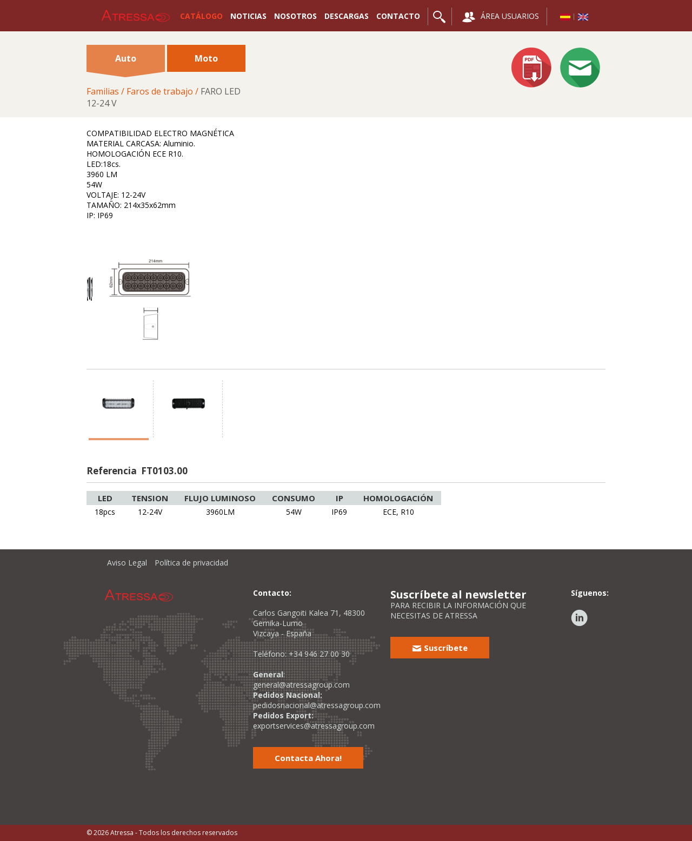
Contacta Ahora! (308, 757)
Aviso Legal (127, 562)
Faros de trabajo (160, 91)
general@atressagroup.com (301, 684)
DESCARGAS (346, 16)
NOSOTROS (295, 16)
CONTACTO (398, 16)
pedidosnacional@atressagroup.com (317, 705)
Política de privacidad (191, 562)
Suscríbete (440, 647)
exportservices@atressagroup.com (314, 726)
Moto (206, 58)
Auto (125, 62)
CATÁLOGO (201, 16)
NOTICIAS (248, 16)
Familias (102, 91)
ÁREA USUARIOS (500, 17)
